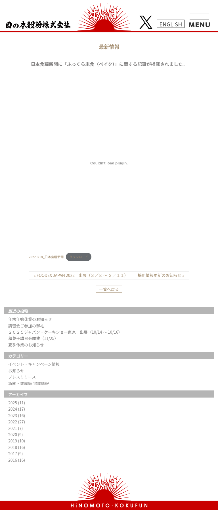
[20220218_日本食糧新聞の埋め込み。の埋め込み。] (109, 163)
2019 (16, 440)
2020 (15, 434)
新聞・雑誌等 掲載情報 (28, 383)
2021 (15, 428)
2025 (16, 402)
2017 (15, 453)
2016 (16, 460)
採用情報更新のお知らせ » (161, 275)
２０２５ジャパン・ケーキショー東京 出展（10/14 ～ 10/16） (65, 332)
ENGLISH (171, 24)
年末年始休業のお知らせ (30, 319)
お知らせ (16, 370)
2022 (16, 421)
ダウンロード (78, 256)
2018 (16, 447)
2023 (16, 415)
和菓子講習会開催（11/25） (33, 338)
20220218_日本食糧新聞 (46, 256)
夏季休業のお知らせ (26, 344)
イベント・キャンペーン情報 (34, 364)
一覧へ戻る (109, 289)
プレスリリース (22, 376)
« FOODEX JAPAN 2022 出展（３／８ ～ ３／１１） (81, 275)
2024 (16, 408)
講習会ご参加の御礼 (26, 325)
